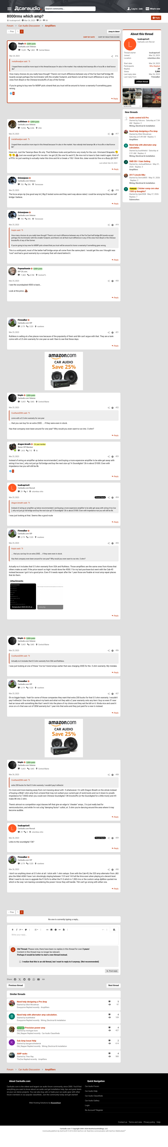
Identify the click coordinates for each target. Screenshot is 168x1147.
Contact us (122, 1122)
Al (37, 451)
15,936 (23, 128)
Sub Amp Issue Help (26, 1040)
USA (40, 128)
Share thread (142, 82)
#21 (117, 332)
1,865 (32, 50)
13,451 (23, 50)
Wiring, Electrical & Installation (53, 1020)
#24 (117, 497)
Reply (115, 99)
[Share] (112, 56)
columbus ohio (37, 491)
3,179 (23, 326)
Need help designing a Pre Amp (32, 1001)
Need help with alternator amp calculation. (37, 1014)
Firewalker (155, 77)
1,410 (23, 451)
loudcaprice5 (14, 20)
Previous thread (16, 985)
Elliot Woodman (32, 1004)
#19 (117, 225)
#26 (117, 650)
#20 (117, 281)
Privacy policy (149, 1122)
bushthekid (30, 1017)
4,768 (32, 275)
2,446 (32, 128)
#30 (117, 869)
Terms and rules (135, 1122)
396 (29, 184)
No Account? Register (94, 1110)
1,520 (31, 326)
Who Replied (154, 66)
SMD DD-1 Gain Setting (139, 161)
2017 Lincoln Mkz (137, 175)
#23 (117, 456)
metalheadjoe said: (20, 61)
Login (87, 1105)
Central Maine (44, 50)
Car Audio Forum (92, 1086)
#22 (117, 407)
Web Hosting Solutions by (45, 1103)
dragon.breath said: (19, 503)
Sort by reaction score (108, 37)
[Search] (70, 8)
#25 (117, 543)
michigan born (32, 1031)
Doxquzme (21, 1007)
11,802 (23, 275)
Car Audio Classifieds (51, 1033)
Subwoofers (134, 199)
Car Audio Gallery (92, 1100)
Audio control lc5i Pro (139, 117)
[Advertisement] (64, 111)
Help (158, 1122)
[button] (9, 8)
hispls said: (16, 230)
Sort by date (89, 37)
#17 (117, 134)
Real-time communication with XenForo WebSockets (106, 1131)
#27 (117, 693)
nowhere (40, 326)
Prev (12, 31)
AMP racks (22, 1053)
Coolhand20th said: (19, 413)
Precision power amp (35, 1027)
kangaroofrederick (33, 1043)
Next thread (113, 985)
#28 (117, 775)
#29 (117, 838)
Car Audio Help (91, 1091)
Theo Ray (29, 1056)
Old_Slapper (22, 1033)
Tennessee (39, 184)
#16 (116, 56)
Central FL (42, 275)
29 (40, 20)
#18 (117, 190)
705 (22, 184)
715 (30, 451)
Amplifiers (45, 1007)
